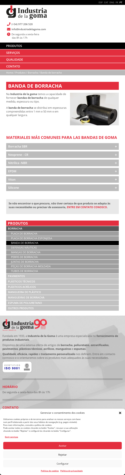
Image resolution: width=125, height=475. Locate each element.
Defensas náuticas (24, 247)
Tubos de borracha (24, 271)
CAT (106, 2)
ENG (112, 2)
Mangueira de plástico (24, 292)
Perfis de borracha (24, 257)
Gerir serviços (11, 437)
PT (120, 2)
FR (117, 2)
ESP (101, 2)
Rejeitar (62, 454)
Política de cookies (50, 470)
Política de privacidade (71, 470)
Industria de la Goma (26, 12)
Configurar (63, 463)
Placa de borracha (24, 233)
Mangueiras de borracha (26, 297)
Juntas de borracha (25, 262)
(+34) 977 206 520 (22, 24)
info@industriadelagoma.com (29, 29)
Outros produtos (21, 308)
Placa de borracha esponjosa (31, 238)
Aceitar (62, 445)
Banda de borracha (24, 243)
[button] (120, 413)
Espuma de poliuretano (25, 303)
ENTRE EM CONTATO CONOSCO (87, 207)
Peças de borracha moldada (31, 266)
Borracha (15, 228)
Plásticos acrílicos (22, 287)
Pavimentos (16, 276)
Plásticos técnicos (21, 281)
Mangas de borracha (25, 252)
